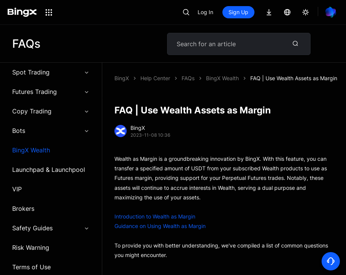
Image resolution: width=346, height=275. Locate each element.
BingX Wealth (31, 150)
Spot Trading (51, 72)
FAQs (188, 78)
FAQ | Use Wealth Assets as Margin (293, 78)
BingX (121, 78)
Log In (205, 12)
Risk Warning (30, 247)
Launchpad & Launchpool (48, 169)
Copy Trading (51, 111)
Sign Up (238, 12)
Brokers (23, 208)
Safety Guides (51, 228)
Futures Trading (51, 91)
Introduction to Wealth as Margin (154, 216)
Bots (51, 130)
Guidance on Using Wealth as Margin (160, 226)
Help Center (155, 78)
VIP (17, 189)
